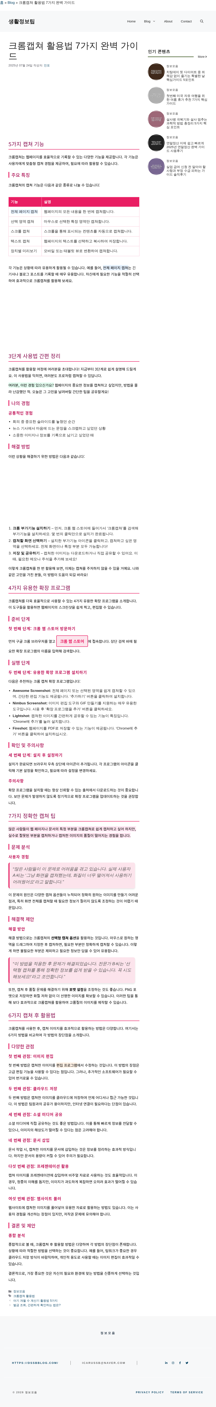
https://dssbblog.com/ (35, 1362)
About (168, 21)
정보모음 (19, 1291)
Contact (186, 21)
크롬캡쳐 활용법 (24, 1296)
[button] (202, 21)
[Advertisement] (73, 104)
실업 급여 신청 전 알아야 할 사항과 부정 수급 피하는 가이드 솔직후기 (186, 170)
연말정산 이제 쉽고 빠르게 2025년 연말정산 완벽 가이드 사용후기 (185, 147)
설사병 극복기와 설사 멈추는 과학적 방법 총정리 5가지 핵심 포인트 (186, 123)
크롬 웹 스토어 (72, 641)
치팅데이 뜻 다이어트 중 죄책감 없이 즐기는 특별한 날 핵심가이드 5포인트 (185, 75)
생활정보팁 (21, 21)
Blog (11, 3)
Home (131, 21)
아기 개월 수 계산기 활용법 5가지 (35, 1300)
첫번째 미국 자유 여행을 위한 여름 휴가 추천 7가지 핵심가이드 (186, 99)
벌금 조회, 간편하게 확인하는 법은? (37, 1305)
